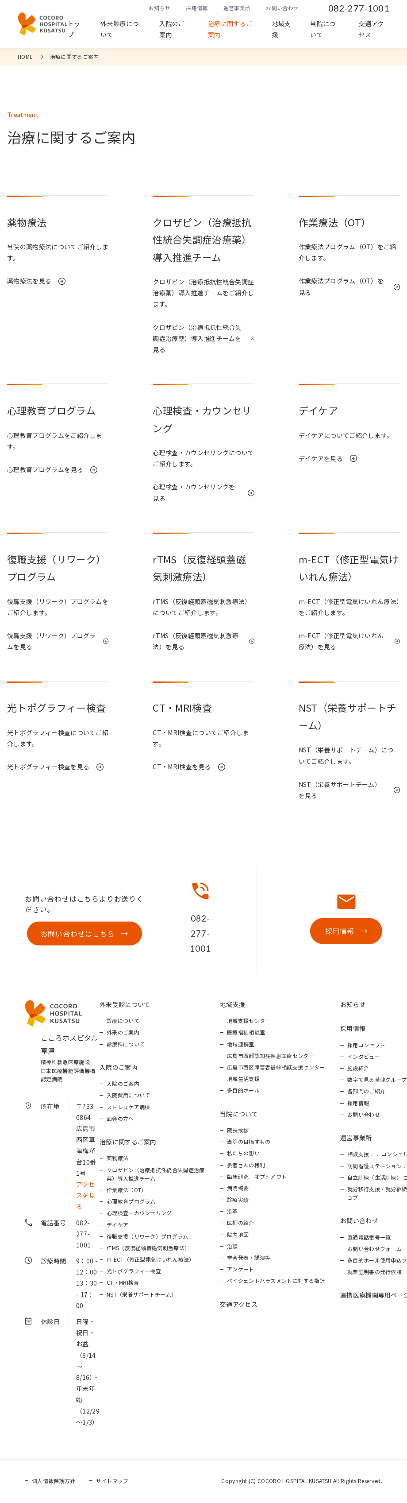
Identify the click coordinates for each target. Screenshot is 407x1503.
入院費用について (128, 1096)
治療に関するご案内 (230, 29)
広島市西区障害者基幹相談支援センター (276, 1068)
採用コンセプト (366, 1046)
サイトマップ (112, 1481)
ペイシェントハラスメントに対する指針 (276, 1281)
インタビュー (363, 1057)
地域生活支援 (243, 1079)
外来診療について (119, 29)
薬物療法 (117, 1158)
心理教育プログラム (131, 1202)
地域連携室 (240, 1045)
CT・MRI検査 (123, 1283)
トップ (74, 29)
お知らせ (159, 8)
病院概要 (238, 1189)
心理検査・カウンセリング (139, 1213)
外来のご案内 (123, 1033)
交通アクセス (371, 29)
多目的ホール (243, 1091)
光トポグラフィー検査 (134, 1271)
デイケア (117, 1225)
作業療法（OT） (127, 1190)
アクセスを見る (85, 1196)
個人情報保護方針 (54, 1481)
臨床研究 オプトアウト (257, 1177)
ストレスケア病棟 (128, 1108)
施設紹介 (358, 1069)
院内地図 (238, 1235)
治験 (232, 1247)
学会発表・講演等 (249, 1258)
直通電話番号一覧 (369, 1238)
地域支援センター (249, 1021)
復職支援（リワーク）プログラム (147, 1237)
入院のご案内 (171, 29)
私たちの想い (243, 1154)
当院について (322, 29)
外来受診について (125, 1005)
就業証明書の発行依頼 (374, 1272)
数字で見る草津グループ (377, 1080)
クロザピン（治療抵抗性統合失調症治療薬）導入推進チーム (156, 1175)
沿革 (232, 1212)
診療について (123, 1021)
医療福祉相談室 (246, 1033)
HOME (25, 56)
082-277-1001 (358, 8)
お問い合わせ (282, 8)
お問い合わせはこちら (77, 934)
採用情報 (196, 8)
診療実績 (238, 1200)
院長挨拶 (238, 1131)
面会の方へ (120, 1119)
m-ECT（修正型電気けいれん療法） (151, 1260)
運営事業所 (237, 8)
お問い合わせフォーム (374, 1249)
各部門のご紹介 (366, 1092)
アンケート (240, 1270)
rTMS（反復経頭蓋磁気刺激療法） (148, 1248)
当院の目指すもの (249, 1142)
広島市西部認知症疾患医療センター (270, 1056)
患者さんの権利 (246, 1166)
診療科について (126, 1045)
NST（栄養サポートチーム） (142, 1295)
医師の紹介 (240, 1223)
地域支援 (281, 29)
